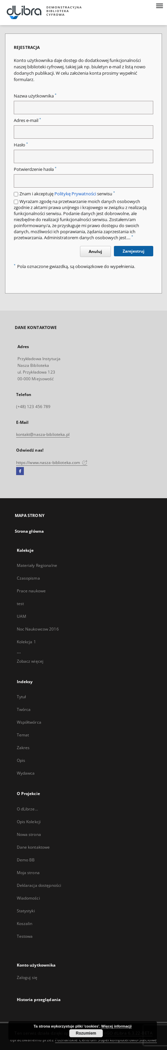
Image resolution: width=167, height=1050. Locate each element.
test (20, 603)
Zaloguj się (27, 977)
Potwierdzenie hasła (35, 169)
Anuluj (95, 251)
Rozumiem (86, 1033)
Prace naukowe (31, 591)
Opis (21, 760)
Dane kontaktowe (33, 847)
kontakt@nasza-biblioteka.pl (43, 434)
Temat (23, 735)
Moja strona (28, 872)
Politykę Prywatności (75, 194)
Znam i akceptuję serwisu (67, 194)
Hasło (21, 145)
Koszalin (25, 923)
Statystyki (26, 911)
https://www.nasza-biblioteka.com (52, 462)
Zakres (23, 747)
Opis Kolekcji (29, 822)
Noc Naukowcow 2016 (38, 629)
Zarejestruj (133, 251)
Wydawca (26, 773)
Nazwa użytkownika (35, 96)
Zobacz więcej (30, 661)
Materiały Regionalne (37, 565)
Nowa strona (29, 834)
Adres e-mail (27, 120)
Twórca (24, 709)
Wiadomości (28, 898)
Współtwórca (29, 722)
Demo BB (26, 860)
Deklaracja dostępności (39, 885)
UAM (21, 616)
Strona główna (29, 531)
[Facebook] (20, 471)
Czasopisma (28, 578)
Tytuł (21, 697)
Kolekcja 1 (26, 642)
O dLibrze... (27, 809)
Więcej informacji (116, 1026)
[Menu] (159, 5)
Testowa (25, 936)
